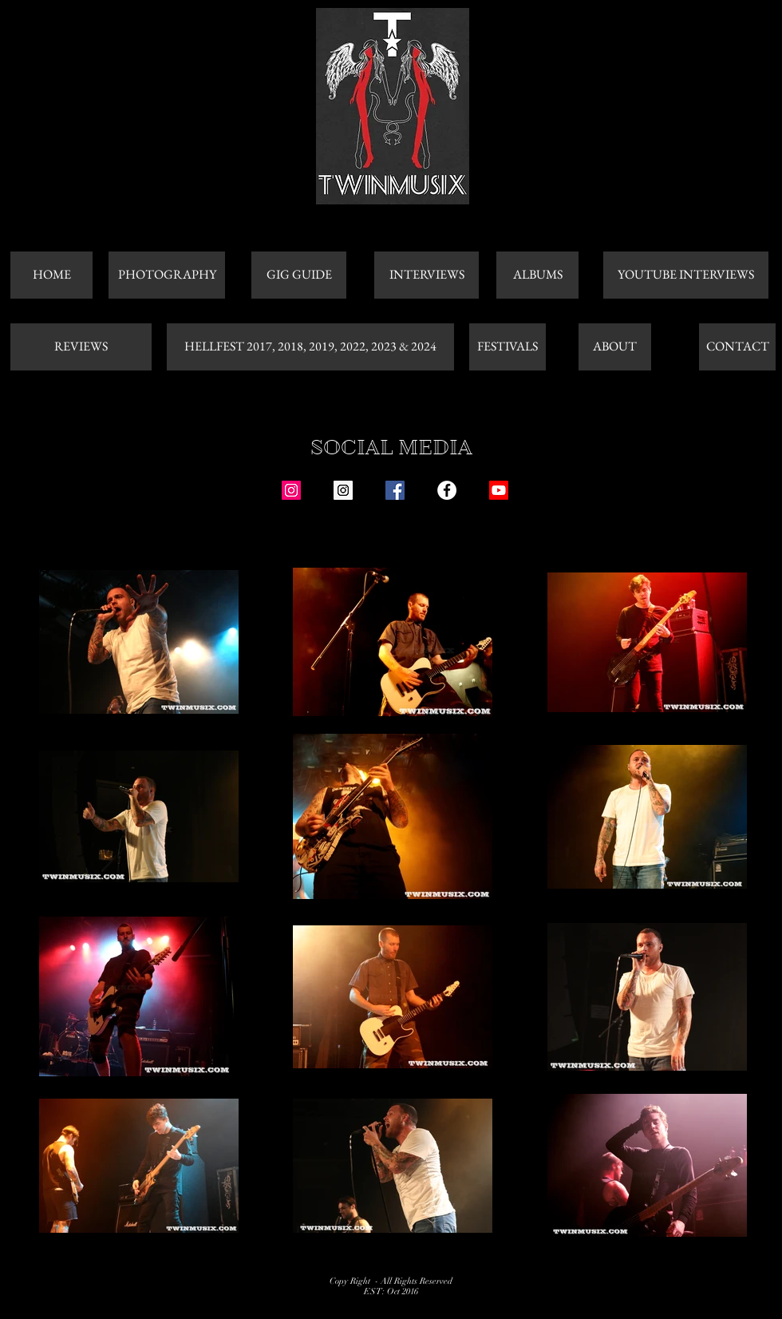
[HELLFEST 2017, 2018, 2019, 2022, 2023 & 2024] (310, 346)
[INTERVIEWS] (426, 275)
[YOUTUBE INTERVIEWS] (685, 275)
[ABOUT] (615, 346)
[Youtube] (498, 490)
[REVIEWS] (81, 346)
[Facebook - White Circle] (446, 490)
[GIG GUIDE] (298, 275)
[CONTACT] (737, 346)
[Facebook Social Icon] (395, 490)
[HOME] (51, 275)
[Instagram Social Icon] (291, 490)
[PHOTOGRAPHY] (167, 275)
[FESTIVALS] (507, 346)
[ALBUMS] (537, 275)
